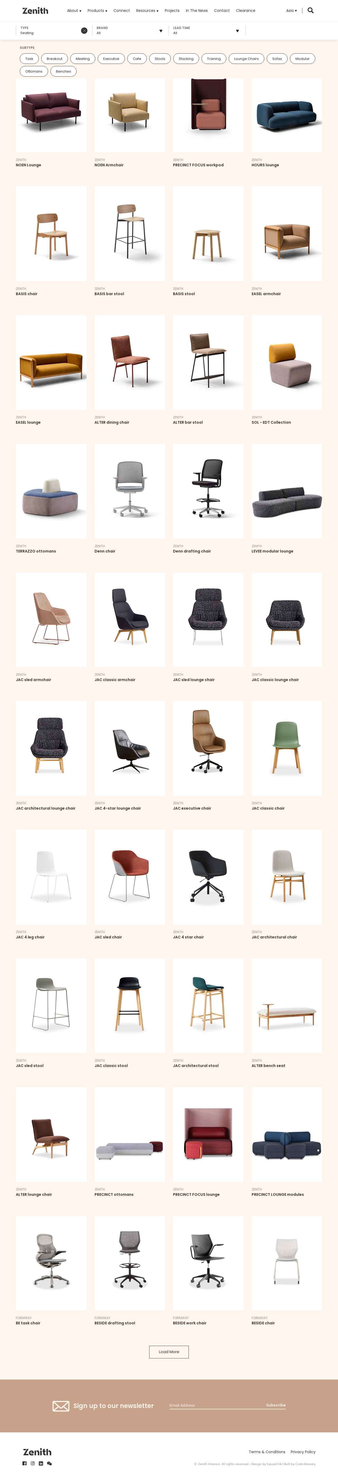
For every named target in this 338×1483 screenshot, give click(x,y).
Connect (122, 10)
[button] (291, 10)
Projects (172, 10)
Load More (169, 1351)
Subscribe (276, 1405)
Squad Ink (274, 1464)
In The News (197, 10)
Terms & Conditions (267, 1451)
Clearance (245, 10)
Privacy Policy (303, 1451)
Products (97, 6)
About (72, 10)
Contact (222, 10)
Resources (145, 10)
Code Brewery (305, 1464)
